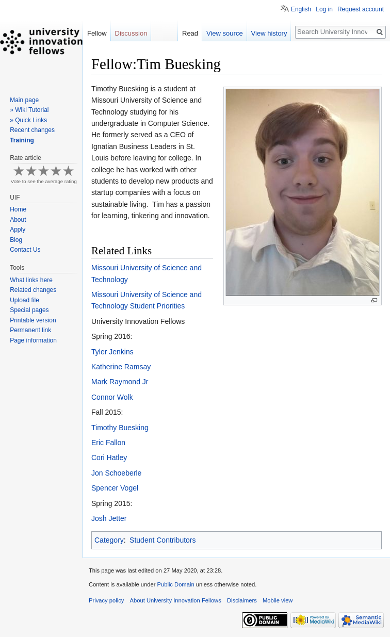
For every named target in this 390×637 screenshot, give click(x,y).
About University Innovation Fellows (175, 600)
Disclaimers (242, 600)
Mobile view (278, 600)
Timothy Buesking (120, 427)
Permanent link (30, 330)
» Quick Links (28, 120)
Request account (360, 9)
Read (190, 33)
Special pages (29, 310)
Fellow (97, 33)
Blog (16, 239)
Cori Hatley (109, 457)
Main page (24, 100)
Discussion (131, 33)
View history (269, 33)
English (301, 9)
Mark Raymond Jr (119, 382)
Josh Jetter (108, 518)
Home (18, 209)
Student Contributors (162, 540)
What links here (31, 280)
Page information (33, 340)
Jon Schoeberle (116, 473)
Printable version (33, 320)
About (18, 219)
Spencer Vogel (114, 488)
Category (109, 540)
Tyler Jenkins (112, 352)
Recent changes (32, 130)
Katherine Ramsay (121, 367)
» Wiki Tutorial (29, 109)
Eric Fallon (108, 442)
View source (224, 33)
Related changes (33, 289)
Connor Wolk (112, 397)
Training (22, 140)
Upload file (24, 300)
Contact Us (25, 249)
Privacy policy (106, 600)
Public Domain (175, 584)
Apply (17, 229)
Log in (324, 9)
